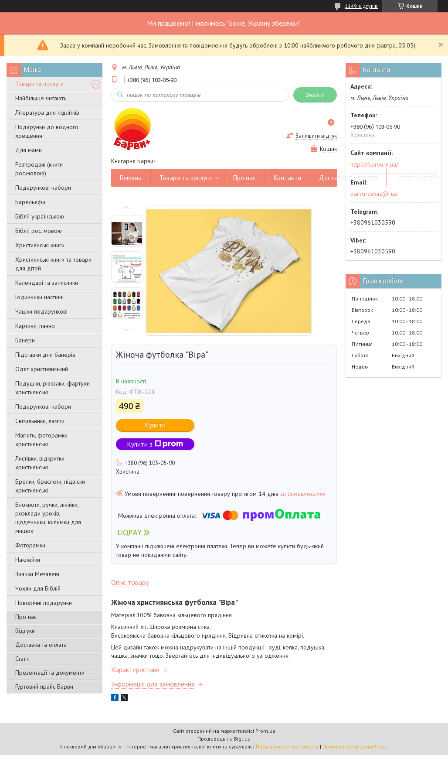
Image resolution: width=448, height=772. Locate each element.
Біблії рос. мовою (38, 231)
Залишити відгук (316, 136)
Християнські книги (39, 245)
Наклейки (27, 560)
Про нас (26, 617)
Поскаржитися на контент (287, 746)
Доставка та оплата (41, 645)
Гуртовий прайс (417, 177)
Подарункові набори (43, 187)
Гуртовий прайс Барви (44, 686)
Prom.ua (265, 731)
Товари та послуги (39, 84)
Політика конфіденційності (355, 746)
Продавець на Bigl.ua (224, 738)
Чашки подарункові (41, 311)
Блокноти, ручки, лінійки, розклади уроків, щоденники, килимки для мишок (48, 518)
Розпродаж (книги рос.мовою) (39, 169)
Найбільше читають (40, 98)
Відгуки (25, 631)
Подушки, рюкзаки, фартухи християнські (52, 387)
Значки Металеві (37, 574)
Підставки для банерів (45, 355)
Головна (131, 177)
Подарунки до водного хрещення (46, 131)
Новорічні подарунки (43, 603)
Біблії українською (39, 216)
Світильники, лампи (39, 421)
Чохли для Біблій (38, 588)
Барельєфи (30, 202)
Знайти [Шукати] (315, 95)
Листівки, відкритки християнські (39, 462)
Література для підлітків (47, 112)
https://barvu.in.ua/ (374, 164)
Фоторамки (30, 545)
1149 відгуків (361, 6)
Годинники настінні (39, 297)
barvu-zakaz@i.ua (373, 194)
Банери (25, 340)
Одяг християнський (41, 369)
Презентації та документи (50, 672)
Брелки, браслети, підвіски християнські (50, 486)
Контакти (287, 177)
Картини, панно (35, 326)
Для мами (28, 150)
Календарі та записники (46, 283)
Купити (155, 425)
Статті (22, 659)
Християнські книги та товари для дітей (53, 264)
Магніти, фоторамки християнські (41, 439)
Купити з (155, 444)
